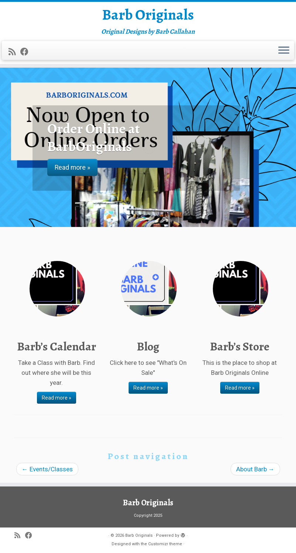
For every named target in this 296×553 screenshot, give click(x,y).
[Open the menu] (283, 50)
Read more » (56, 398)
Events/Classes (47, 469)
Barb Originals (148, 15)
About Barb (255, 469)
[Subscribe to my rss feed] (14, 52)
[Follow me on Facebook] (26, 52)
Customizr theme (165, 544)
